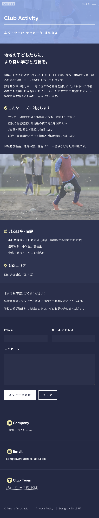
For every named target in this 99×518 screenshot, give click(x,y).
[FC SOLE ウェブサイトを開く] (21, 487)
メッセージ (12, 349)
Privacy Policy (44, 508)
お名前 (9, 330)
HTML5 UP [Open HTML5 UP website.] (75, 508)
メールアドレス (63, 330)
